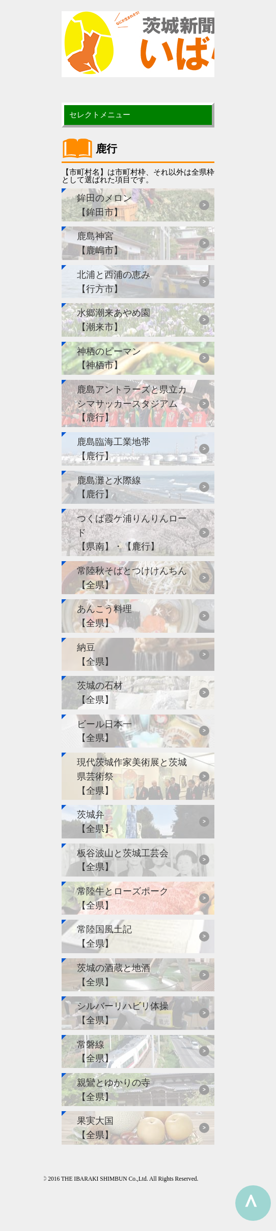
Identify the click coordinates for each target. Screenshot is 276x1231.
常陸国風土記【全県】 (104, 936)
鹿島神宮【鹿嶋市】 (100, 243)
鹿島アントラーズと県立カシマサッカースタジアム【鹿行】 (132, 403)
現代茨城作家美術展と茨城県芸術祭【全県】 (132, 776)
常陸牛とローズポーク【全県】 (123, 898)
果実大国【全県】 (95, 1127)
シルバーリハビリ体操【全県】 (123, 1012)
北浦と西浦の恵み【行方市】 (113, 281)
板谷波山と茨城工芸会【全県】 (123, 860)
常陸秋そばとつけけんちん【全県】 (132, 577)
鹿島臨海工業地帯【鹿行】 (113, 448)
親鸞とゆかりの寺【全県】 (113, 1089)
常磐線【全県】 (95, 1051)
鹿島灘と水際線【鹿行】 (109, 487)
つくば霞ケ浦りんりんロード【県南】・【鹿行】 (132, 532)
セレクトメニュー (99, 114)
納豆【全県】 (95, 654)
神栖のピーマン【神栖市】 (109, 358)
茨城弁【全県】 (95, 821)
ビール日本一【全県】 (104, 731)
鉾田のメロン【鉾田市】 (104, 204)
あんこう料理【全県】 (104, 615)
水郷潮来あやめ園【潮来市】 (113, 319)
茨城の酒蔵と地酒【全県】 (113, 974)
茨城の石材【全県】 (100, 692)
